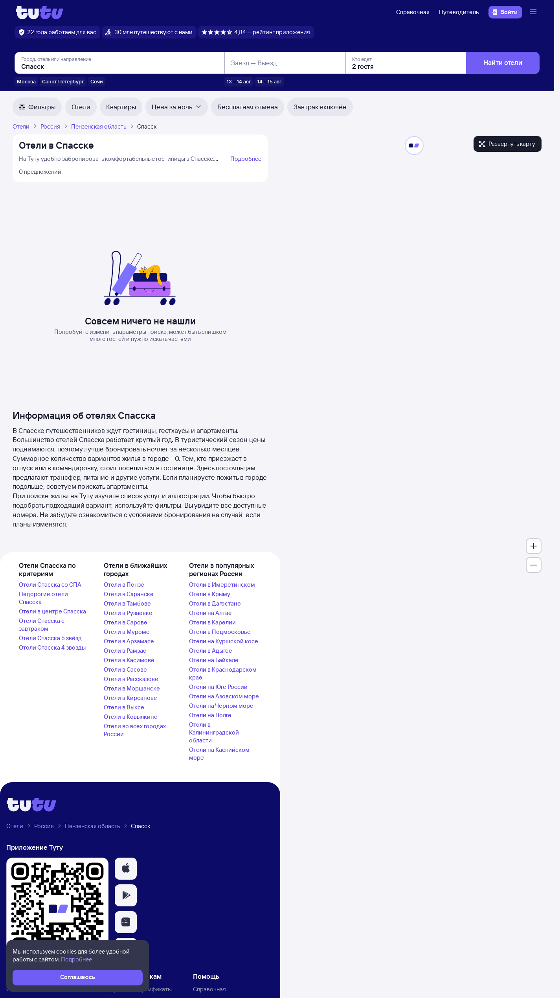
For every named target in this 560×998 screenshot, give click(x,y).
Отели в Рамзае (125, 650)
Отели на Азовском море (224, 696)
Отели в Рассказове (131, 679)
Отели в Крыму (209, 594)
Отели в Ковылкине (131, 716)
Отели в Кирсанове (130, 698)
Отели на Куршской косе (223, 641)
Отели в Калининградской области (214, 732)
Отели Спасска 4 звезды (52, 647)
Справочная (413, 12)
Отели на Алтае (210, 613)
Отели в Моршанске (132, 688)
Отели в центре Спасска (52, 611)
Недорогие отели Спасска (43, 598)
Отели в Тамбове (127, 603)
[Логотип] (39, 12)
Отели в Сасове (125, 669)
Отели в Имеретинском (222, 584)
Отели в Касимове (129, 660)
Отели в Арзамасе (129, 641)
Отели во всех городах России (135, 730)
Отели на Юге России (218, 686)
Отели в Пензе (124, 584)
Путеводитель (459, 12)
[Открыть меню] (534, 12)
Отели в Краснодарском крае (223, 673)
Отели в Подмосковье (220, 631)
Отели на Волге (210, 715)
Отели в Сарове (125, 622)
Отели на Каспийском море (219, 753)
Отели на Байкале (214, 660)
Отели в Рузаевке (128, 613)
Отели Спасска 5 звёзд (50, 638)
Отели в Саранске (129, 594)
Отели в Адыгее (210, 650)
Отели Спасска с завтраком (41, 624)
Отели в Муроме (127, 631)
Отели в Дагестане (215, 603)
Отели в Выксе (124, 707)
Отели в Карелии (212, 622)
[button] (126, 869)
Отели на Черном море (221, 705)
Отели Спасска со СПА (50, 584)
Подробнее (245, 158)
